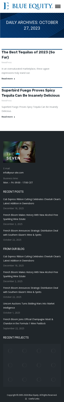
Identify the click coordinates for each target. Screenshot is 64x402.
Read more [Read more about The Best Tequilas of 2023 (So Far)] (8, 78)
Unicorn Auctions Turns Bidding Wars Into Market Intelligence (29, 305)
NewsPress (7, 62)
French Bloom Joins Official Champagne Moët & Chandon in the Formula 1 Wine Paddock (28, 321)
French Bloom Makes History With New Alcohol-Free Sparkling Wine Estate (30, 217)
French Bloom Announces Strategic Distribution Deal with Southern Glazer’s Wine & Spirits (30, 232)
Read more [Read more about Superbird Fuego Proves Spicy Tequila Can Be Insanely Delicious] (8, 117)
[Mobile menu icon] (58, 6)
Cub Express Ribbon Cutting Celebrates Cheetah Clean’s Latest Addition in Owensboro (32, 201)
